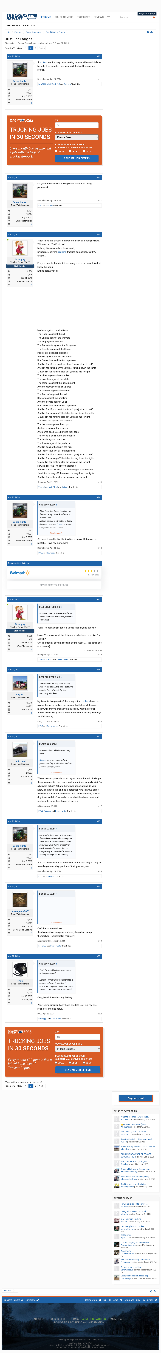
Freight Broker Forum (27, 43)
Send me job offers (77, 158)
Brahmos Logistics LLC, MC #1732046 (138, 1146)
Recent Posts (29, 25)
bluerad (124, 1206)
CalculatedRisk (127, 1253)
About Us (39, 1319)
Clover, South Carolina (22, 930)
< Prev (19, 48)
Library (74, 1319)
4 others (65, 487)
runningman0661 (20, 911)
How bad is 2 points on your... (134, 1204)
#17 (98, 736)
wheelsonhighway (129, 1172)
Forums (46, 17)
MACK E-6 (50, 84)
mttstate (124, 1214)
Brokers (43, 760)
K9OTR (124, 1142)
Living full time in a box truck (133, 1211)
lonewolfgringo (128, 1229)
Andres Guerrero (128, 1245)
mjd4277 (125, 1237)
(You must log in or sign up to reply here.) (23, 1082)
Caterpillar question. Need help (135, 1276)
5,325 (29, 919)
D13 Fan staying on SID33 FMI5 (135, 1242)
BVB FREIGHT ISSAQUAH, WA (134, 1161)
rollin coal (19, 761)
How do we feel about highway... (135, 1176)
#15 (98, 599)
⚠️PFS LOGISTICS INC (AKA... (134, 1124)
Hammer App (117, 1319)
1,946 (29, 989)
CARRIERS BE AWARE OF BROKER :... (137, 1154)
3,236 (29, 271)
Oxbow (50, 205)
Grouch (124, 1221)
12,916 (29, 703)
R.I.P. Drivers (126, 1235)
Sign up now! (136, 1098)
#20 (98, 956)
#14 (98, 497)
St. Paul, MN (27, 999)
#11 (98, 56)
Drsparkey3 (126, 1278)
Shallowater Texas (24, 99)
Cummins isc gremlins (131, 1267)
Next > (42, 48)
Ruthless (47, 811)
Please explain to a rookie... (133, 1226)
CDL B (73, 151)
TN (31, 779)
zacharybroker (127, 1186)
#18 (98, 821)
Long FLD (52, 43)
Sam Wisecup (127, 1270)
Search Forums (13, 25)
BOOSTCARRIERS (128, 1157)
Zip (57, 120)
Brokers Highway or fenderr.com (135, 1169)
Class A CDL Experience (68, 132)
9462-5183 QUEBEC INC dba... (134, 1132)
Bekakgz (125, 1164)
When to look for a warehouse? (135, 1117)
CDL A (59, 151)
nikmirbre (125, 1149)
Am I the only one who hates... (134, 1184)
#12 (98, 177)
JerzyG (49, 487)
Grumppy (20, 259)
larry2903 (42, 84)
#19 (98, 886)
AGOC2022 (126, 1127)
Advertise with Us (94, 1319)
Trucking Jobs (64, 17)
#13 (98, 234)
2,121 (29, 89)
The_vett (41, 487)
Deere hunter (20, 81)
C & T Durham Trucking (131, 1219)
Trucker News (57, 1319)
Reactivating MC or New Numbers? (136, 1139)
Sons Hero (42, 659)
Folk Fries (125, 1119)
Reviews (99, 17)
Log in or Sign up (147, 13)
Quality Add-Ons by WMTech (80, 1345)
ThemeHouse (98, 1347)
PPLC (57, 84)
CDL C (87, 151)
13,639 (29, 769)
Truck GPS (83, 17)
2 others (67, 84)
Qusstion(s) (126, 1251)
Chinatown (125, 1262)
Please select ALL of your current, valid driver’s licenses (73, 146)
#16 (98, 669)
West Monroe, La (24, 281)
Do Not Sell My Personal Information (79, 1322)
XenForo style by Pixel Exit (80, 1343)
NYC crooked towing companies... (136, 1259)
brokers (44, 62)
